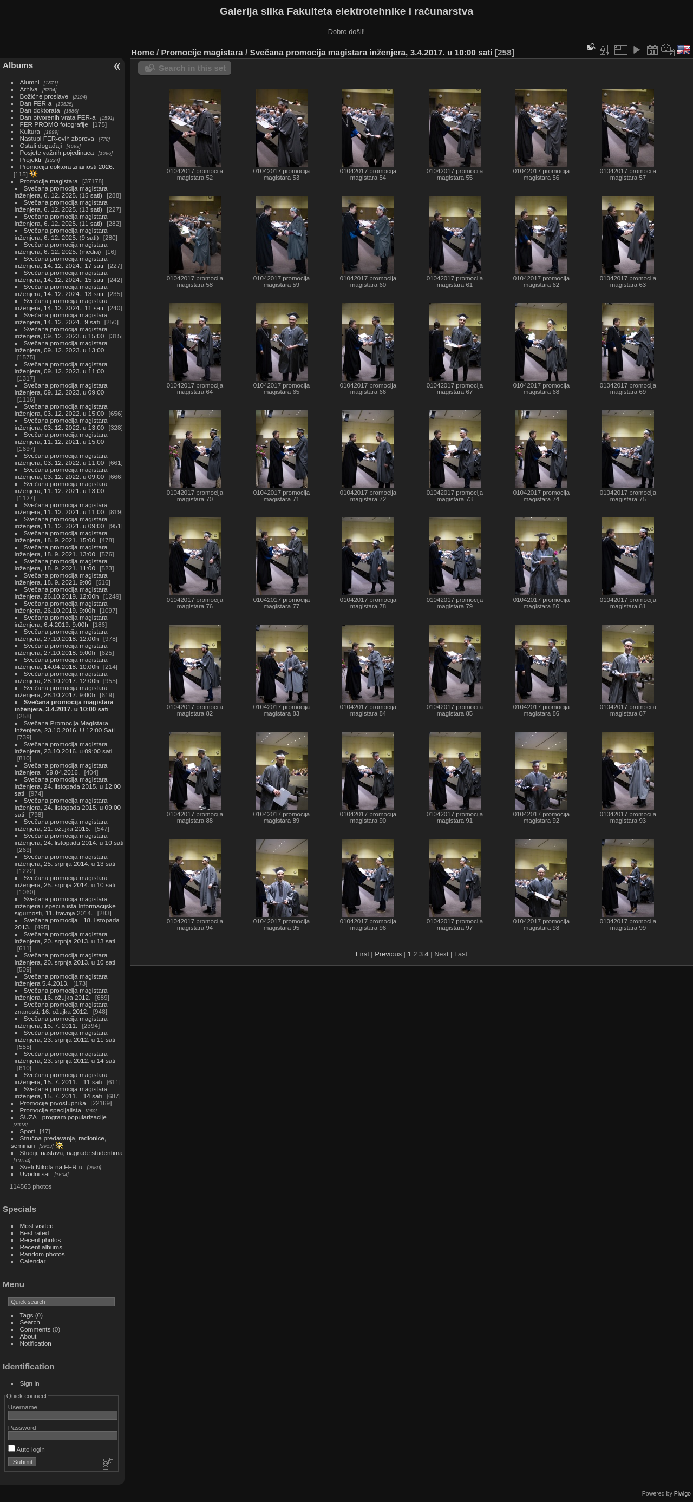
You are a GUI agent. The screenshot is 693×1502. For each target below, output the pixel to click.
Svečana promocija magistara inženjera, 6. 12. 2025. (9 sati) (61, 234)
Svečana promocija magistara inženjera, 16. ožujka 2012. (61, 994)
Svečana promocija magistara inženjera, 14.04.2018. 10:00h (61, 663)
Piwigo (682, 1493)
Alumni (30, 82)
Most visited (37, 1225)
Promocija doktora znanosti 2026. (67, 166)
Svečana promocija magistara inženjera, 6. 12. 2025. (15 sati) (61, 192)
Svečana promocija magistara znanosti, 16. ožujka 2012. (61, 1008)
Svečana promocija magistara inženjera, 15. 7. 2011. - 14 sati (61, 1092)
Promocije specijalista (50, 1109)
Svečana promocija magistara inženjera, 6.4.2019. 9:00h (61, 621)
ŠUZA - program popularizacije (63, 1116)
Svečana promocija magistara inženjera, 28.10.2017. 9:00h (61, 691)
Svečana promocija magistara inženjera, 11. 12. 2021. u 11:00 (61, 508)
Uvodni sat (35, 1173)
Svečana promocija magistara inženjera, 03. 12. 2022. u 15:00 (61, 410)
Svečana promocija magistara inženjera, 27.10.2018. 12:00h (61, 635)
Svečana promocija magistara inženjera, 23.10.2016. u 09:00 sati (64, 747)
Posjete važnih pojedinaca (57, 152)
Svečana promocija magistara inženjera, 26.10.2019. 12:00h (61, 593)
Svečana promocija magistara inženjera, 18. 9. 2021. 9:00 (61, 579)
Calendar (33, 1260)
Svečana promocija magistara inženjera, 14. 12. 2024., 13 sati (61, 290)
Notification (35, 1343)
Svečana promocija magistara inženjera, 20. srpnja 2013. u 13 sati (65, 937)
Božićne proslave (44, 96)
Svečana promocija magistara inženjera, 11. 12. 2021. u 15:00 (61, 438)
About (28, 1336)
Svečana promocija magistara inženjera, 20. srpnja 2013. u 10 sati (65, 959)
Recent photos (40, 1239)
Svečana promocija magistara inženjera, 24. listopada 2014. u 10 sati (69, 839)
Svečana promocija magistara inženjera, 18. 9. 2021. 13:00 (61, 550)
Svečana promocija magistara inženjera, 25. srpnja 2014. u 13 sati (65, 860)
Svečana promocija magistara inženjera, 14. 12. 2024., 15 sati (61, 276)
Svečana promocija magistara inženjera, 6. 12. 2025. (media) (61, 248)
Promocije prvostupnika (53, 1102)
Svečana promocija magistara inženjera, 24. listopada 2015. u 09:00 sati (68, 807)
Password (22, 1427)
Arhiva (29, 89)
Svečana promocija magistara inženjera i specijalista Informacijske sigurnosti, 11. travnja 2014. (65, 905)
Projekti (30, 159)
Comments (35, 1329)
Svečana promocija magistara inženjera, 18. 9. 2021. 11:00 (61, 564)
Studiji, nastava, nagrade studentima (71, 1152)
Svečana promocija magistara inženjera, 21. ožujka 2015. (61, 825)
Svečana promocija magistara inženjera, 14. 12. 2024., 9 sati (61, 318)
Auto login (26, 1449)
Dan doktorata (40, 110)
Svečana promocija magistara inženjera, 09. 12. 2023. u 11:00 (61, 367)
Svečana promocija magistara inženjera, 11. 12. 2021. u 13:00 (61, 487)
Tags (27, 1315)
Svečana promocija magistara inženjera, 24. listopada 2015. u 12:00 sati (68, 786)
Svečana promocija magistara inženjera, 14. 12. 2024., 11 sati (61, 304)
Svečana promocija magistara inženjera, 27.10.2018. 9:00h (61, 649)
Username (22, 1407)
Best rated (34, 1232)
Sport (27, 1130)
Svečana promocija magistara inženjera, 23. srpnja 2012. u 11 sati (65, 1036)
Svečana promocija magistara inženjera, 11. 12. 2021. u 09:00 (61, 522)
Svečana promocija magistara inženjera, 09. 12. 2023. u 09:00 (61, 389)
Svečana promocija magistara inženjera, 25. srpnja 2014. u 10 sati (65, 881)
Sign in (30, 1383)
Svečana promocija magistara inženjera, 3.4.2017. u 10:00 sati (64, 705)
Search (30, 1322)
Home (142, 52)
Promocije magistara (49, 181)
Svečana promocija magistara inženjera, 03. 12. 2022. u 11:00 (61, 459)
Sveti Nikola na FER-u (51, 1166)
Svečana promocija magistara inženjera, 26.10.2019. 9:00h (61, 607)
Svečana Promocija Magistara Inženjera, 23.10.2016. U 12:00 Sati (65, 726)
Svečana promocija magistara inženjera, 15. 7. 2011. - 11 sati (61, 1078)
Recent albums (41, 1246)
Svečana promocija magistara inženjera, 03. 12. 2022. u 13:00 (61, 424)
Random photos (42, 1253)
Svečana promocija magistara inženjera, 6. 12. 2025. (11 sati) (61, 220)
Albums (18, 65)
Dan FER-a (36, 103)
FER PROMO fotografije (54, 124)
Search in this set (192, 68)
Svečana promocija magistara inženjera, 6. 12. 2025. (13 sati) (61, 206)
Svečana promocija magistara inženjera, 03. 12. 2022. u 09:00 (61, 473)
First (362, 954)
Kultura (30, 131)
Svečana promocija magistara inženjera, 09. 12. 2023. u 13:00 (61, 346)
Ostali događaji (41, 145)
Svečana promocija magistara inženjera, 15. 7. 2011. (61, 1022)
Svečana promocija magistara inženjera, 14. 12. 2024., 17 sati (61, 262)
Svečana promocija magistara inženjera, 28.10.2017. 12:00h (61, 677)
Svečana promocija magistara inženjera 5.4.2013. (61, 980)
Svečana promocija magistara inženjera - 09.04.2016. (61, 769)
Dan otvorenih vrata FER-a (58, 117)
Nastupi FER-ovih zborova (57, 138)
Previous (388, 954)
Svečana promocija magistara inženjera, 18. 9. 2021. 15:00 (61, 536)
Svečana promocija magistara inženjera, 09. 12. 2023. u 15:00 (61, 332)
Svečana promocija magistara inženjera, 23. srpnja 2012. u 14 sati (65, 1057)
